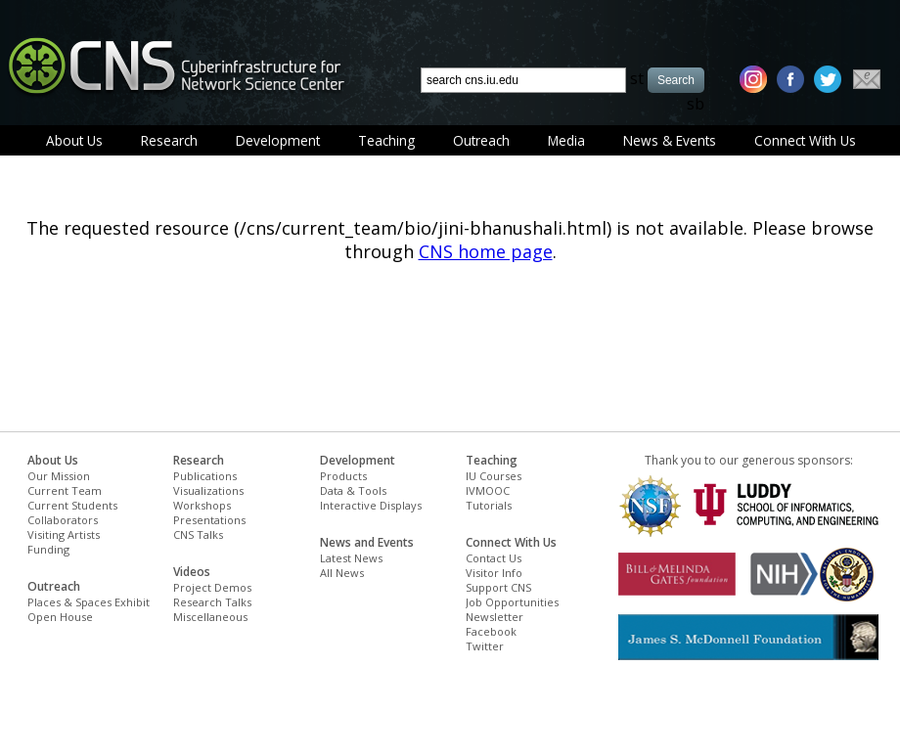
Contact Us (493, 558)
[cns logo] (176, 65)
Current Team (64, 490)
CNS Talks (198, 534)
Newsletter (494, 616)
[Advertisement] (253, 713)
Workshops (202, 505)
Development (278, 140)
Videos (191, 571)
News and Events (367, 542)
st (637, 78)
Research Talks (212, 602)
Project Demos (212, 587)
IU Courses (493, 475)
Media (566, 140)
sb (695, 103)
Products (343, 475)
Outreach (481, 140)
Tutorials (489, 505)
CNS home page (486, 251)
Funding (48, 549)
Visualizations (208, 490)
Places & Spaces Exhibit (88, 602)
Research (169, 140)
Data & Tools (353, 490)
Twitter (485, 646)
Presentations (209, 519)
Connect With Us (805, 140)
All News (342, 572)
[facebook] (790, 79)
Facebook (491, 631)
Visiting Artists (63, 534)
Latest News (351, 558)
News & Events (669, 140)
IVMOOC (488, 490)
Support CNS (498, 587)
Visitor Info (494, 572)
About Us (74, 140)
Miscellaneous (210, 616)
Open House (60, 616)
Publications (205, 475)
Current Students (72, 505)
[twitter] (827, 79)
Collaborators (62, 519)
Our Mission (58, 475)
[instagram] (753, 79)
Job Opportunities (512, 602)
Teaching (386, 140)
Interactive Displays (371, 505)
